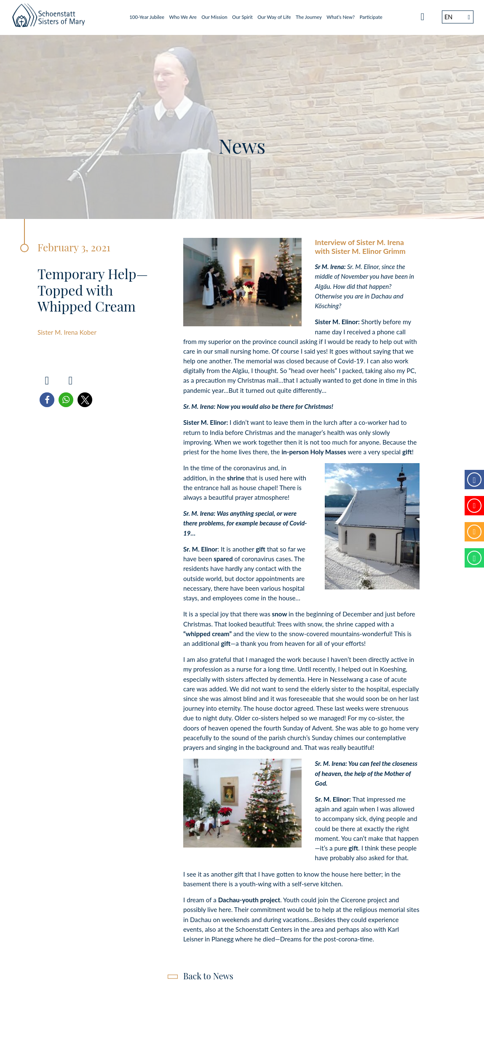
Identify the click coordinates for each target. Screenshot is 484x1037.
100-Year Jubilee (146, 14)
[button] (47, 399)
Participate (371, 14)
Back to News (208, 975)
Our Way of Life (274, 14)
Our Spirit (242, 14)
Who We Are (183, 14)
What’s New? (340, 14)
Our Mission (214, 14)
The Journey (309, 14)
